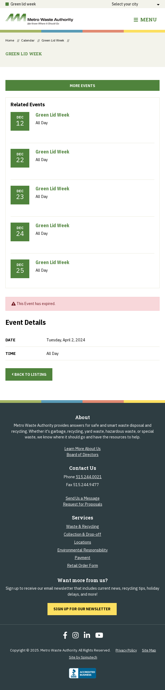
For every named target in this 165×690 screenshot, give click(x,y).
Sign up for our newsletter (85, 608)
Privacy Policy (126, 650)
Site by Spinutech (83, 657)
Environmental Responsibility (82, 550)
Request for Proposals (82, 504)
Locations (82, 542)
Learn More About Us (82, 448)
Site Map (149, 650)
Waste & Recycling (82, 526)
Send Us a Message (83, 498)
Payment (82, 557)
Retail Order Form (82, 565)
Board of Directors (82, 454)
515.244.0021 (89, 476)
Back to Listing (29, 374)
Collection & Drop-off (82, 534)
